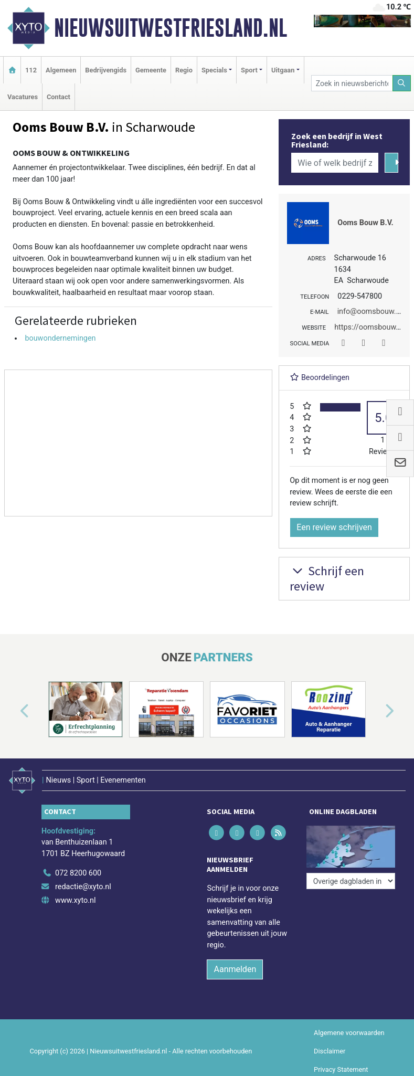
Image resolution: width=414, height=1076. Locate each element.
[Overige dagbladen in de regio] (350, 881)
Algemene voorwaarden (349, 1033)
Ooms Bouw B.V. (365, 222)
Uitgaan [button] (282, 70)
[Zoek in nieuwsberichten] (352, 83)
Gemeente (150, 70)
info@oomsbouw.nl (369, 311)
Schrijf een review (327, 578)
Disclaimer (329, 1051)
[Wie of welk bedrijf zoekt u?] (334, 163)
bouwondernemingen (60, 338)
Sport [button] (249, 70)
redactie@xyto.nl (83, 886)
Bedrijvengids (105, 70)
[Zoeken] (401, 83)
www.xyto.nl (75, 900)
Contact (58, 97)
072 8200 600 (78, 873)
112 (31, 70)
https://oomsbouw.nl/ (370, 327)
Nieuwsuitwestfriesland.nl (170, 27)
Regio (184, 70)
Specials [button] (214, 70)
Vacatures (22, 97)
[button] (12, 711)
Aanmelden (235, 969)
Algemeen (61, 70)
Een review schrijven (334, 527)
